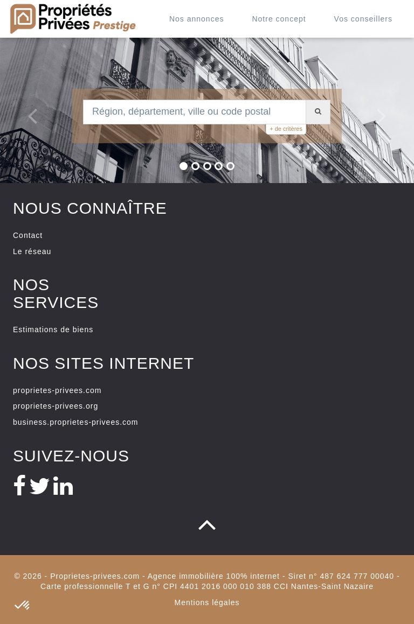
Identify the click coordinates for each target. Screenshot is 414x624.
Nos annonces (196, 19)
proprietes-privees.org (55, 406)
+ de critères (286, 128)
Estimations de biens (53, 329)
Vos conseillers (363, 19)
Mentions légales (206, 602)
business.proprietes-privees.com (76, 422)
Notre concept (279, 19)
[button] (27, 110)
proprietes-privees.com (57, 390)
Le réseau (32, 251)
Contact (28, 235)
